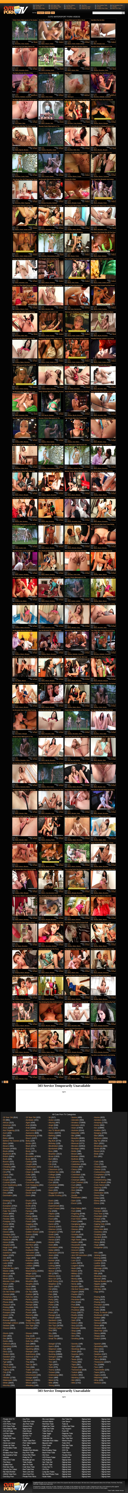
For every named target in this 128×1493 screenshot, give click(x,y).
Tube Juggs (46, 1433)
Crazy (75, 123)
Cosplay (52, 1177)
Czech (52, 786)
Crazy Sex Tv (47, 1467)
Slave (51, 1336)
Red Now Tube (47, 1424)
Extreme (6, 1208)
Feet (73, 1211)
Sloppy (97, 1336)
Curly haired (99, 1185)
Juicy (51, 1258)
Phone (5, 1302)
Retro (5, 1318)
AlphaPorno (34, 95)
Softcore (6, 1344)
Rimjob (51, 1318)
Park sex (29, 1297)
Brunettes (18, 43)
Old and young (77, 1289)
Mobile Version (120, 1490)
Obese (97, 1286)
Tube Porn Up (47, 1431)
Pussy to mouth (100, 1312)
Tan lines (98, 1357)
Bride (96, 1154)
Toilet (51, 1367)
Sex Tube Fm (67, 1419)
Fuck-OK (65, 1431)
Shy (50, 1333)
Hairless (52, 1237)
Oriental (6, 1294)
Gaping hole (99, 1224)
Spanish (97, 1344)
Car (50, 1162)
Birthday (52, 1143)
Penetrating (8, 1299)
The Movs (6, 1462)
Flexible (6, 1219)
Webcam (29, 1380)
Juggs (28, 1258)
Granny (29, 1234)
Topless (6, 1370)
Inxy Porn (26, 1419)
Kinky (73, 1258)
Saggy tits (30, 1320)
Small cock (30, 1339)
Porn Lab (45, 1448)
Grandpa (6, 1234)
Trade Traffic (111, 1490)
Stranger (29, 1352)
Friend (74, 1221)
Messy (97, 1271)
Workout (97, 1383)
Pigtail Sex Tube (48, 1426)
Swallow (97, 1354)
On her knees (9, 1292)
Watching (98, 1378)
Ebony (96, 1201)
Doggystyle (53, 1193)
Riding (28, 1318)
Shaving (29, 1328)
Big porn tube (47, 1443)
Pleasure (6, 1305)
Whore (28, 1383)
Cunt (53, 229)
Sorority (74, 1344)
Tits (95, 1365)
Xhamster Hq (47, 1438)
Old (50, 1289)
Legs (5, 1266)
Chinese (74, 1167)
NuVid (35, 42)
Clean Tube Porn (29, 1441)
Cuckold (6, 1182)
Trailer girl (30, 1370)
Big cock (75, 1141)
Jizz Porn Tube (28, 1424)
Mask (73, 1268)
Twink (96, 1372)
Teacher (52, 1359)
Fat (50, 1211)
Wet (73, 1380)
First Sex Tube (8, 1467)
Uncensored (31, 1375)
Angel (51, 1125)
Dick (52, 123)
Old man (97, 1289)
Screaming (30, 1323)
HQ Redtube (47, 1460)
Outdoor (57, 256)
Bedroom (98, 1138)
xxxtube (114, 7)
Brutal (51, 1156)
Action (51, 1120)
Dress (96, 1195)
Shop (73, 1331)
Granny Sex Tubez (10, 1469)
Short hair (98, 1331)
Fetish (51, 43)
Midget (28, 1273)
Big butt (52, 1141)
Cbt (50, 1164)
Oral (50, 1292)
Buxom (6, 1162)
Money (74, 1279)
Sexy (73, 1325)
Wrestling (30, 1385)
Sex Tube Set (47, 1462)
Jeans (51, 1255)
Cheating (7, 1167)
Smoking (75, 1339)
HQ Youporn (66, 1429)
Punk (51, 1312)
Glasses (74, 1229)
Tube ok (65, 1424)
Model (5, 1279)
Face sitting (76, 1208)
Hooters (74, 1242)
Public (96, 1310)
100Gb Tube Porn (9, 1474)
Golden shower (80, 43)
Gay (27, 1227)
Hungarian (98, 1247)
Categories (41, 12)
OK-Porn (45, 1469)
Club (73, 1172)
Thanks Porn (66, 1436)
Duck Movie (27, 1431)
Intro (96, 1253)
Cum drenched (50, 893)
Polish (51, 1305)
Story (5, 1352)
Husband (29, 1250)
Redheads (98, 1315)
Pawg (73, 1297)
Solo (28, 1344)
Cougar (97, 1177)
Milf (50, 1273)
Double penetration (76, 1196)
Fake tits (7, 1211)
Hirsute (97, 1240)
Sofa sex (29, 1341)
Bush (5, 1159)
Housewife (75, 1245)
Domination (99, 1193)
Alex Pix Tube (28, 1465)
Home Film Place (29, 1455)
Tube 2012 (66, 1443)
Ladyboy (29, 1263)
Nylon (51, 1286)
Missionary (30, 1276)
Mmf (73, 1276)
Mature (51, 1271)
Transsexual (76, 1370)
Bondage (75, 1149)
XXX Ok (65, 1450)
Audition (97, 1130)
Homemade (30, 1242)
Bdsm (5, 1138)
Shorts (5, 1333)
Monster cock (9, 1281)
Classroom (53, 1169)
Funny (5, 1224)
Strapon (52, 1352)
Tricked (52, 1372)
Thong (74, 1362)
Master (6, 1271)
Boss (51, 1151)
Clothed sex (54, 1172)
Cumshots (28, 96)
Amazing (97, 1123)
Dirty (78, 149)
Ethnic (96, 1203)
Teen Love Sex (28, 1472)
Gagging (29, 1224)
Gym (28, 1237)
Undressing (53, 1375)
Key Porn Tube (28, 1453)
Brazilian (52, 1154)
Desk (51, 1190)
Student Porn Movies (30, 1450)
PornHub (113, 1482)
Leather (97, 1263)
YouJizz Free (66, 1455)
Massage (98, 1268)
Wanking (75, 1378)
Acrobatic (30, 1120)
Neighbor (52, 1284)
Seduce (74, 1323)
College (52, 1175)
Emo (5, 1203)
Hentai (51, 1240)
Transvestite (99, 1370)
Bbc (73, 1136)
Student (6, 1354)
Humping (75, 1247)
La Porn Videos (70, 5)
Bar (4, 1136)
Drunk (28, 1201)
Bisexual (74, 1143)
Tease (73, 1359)
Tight (51, 1365)
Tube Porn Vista (28, 1421)
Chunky (6, 1169)
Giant (5, 1229)
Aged (28, 1123)
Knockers (30, 1260)
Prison (28, 1310)
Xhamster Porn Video (50, 1441)
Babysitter (75, 1133)
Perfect (29, 1299)
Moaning (97, 1276)
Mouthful (29, 1281)
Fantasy (29, 1211)
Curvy (5, 1188)
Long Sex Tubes (48, 1472)
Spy (4, 1349)
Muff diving (53, 1281)
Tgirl (5, 1362)
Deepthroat (30, 1190)
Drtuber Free (27, 1433)
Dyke (73, 1201)
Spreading (98, 1346)
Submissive (30, 1354)
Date (53, 12)
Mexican (6, 1273)
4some (97, 1117)
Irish (25, 548)
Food (51, 1219)
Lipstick (97, 1266)
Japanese (30, 1255)
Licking (51, 1266)
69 (4, 1120)
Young (51, 1385)
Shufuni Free (27, 1426)
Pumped (6, 1312)
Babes (43, 43)
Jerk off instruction (79, 1255)
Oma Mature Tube (56, 7)
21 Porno (26, 1438)
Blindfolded (53, 1146)
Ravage (52, 1315)
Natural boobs (100, 1281)
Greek (51, 1234)
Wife (50, 1383)
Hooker (52, 1242)
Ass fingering (8, 1130)
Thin (50, 1362)
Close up (30, 1172)
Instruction (30, 1253)
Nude (5, 1286)
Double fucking (55, 1195)
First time (98, 1214)
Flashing (74, 1216)
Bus (95, 1156)
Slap (28, 1336)
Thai (27, 1362)
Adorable (75, 1120)
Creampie (75, 1180)
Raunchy (29, 1315)
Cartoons (75, 1162)
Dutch (51, 1201)
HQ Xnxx (45, 1455)
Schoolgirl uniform (10, 1323)
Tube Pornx (66, 1453)
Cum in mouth (100, 1182)
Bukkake (22, 96)
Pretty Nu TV (27, 1457)
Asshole (74, 1130)
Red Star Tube (67, 1445)
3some (74, 1117)
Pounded (29, 1307)
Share (96, 1325)
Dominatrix (7, 1195)
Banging (17, 972)
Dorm (28, 1195)
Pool (73, 1305)
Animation (75, 1125)
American (7, 1125)
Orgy (96, 1292)
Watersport (71, 96)
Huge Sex (46, 1436)
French (47, 176)
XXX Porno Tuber (48, 1457)
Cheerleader (31, 1167)
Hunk (5, 1250)
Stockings (75, 1349)
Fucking (104, 309)
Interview (75, 1253)
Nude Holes (46, 1477)
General (52, 1227)
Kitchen (6, 1260)
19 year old (31, 1117)
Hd (27, 1240)
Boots (5, 1151)
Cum (103, 43)
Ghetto (97, 1227)
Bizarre (47, 43)
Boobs (73, 70)
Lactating (98, 1260)
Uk (4, 1375)
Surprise (74, 1354)
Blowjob (99, 43)
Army (51, 1128)
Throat (5, 1365)
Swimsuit (29, 1357)
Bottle (73, 1151)
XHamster (87, 95)
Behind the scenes (11, 1141)
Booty (28, 1151)
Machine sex (8, 1268)
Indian (51, 1250)
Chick (22, 43)
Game (51, 1224)
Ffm (27, 1214)
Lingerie (74, 1266)
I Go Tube (38, 7)
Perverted (75, 1299)
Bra (27, 1154)
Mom (28, 1279)
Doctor (28, 1193)
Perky (51, 1299)
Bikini (5, 1143)
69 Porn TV (27, 1436)
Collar (28, 1175)
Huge (96, 1245)
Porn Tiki (26, 1445)
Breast (74, 1154)
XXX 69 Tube (54, 8)
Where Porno (67, 1441)
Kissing (97, 1258)
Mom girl (52, 1279)
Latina (73, 1263)
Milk (96, 1273)
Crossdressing (100, 1180)
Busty (27, 70)
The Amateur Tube (102, 5)
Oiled (28, 1289)
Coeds (54, 149)
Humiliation (53, 1247)
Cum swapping (32, 1185)
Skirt (5, 1336)
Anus (5, 1128)
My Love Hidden (48, 1419)
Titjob (73, 1365)
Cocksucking (99, 1172)
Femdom (98, 1211)
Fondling (29, 1219)
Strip (96, 1352)
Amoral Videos (47, 1421)
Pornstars (98, 1305)
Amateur (96, 70)
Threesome (99, 1362)
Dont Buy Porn (8, 1477)
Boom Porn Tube (48, 1453)
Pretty (96, 1307)
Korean (52, 1260)
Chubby (97, 1167)
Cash (96, 1162)
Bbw (96, 1136)
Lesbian (78, 601)
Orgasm (74, 1292)
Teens (96, 1359)
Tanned (6, 1359)
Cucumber (30, 1182)
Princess (6, 1310)
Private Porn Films (29, 1477)
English (29, 1203)
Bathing (52, 1136)
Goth (73, 1232)
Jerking (97, 1255)
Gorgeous (53, 1232)
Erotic (51, 1203)
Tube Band (69, 7)
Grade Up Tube (85, 8)
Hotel (51, 1245)
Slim (73, 1336)
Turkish (74, 1372)
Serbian (6, 1325)
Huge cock (7, 1247)
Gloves (6, 1232)
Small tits (53, 1339)
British (5, 1156)
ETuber (99, 7)
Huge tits (30, 1247)
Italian (5, 1255)
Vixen (51, 1378)
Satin (73, 1320)
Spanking (7, 1346)
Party (51, 1297)
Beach (28, 1138)
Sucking (52, 1354)
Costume (75, 1177)
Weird (51, 1380)
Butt (50, 1159)
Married (52, 1268)
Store (96, 1349)
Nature (6, 1284)
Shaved (6, 1328)
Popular (47, 12)
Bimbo (28, 1143)
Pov (50, 1307)
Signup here (27, 1429)
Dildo (77, 70)
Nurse (28, 1286)
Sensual (97, 1323)
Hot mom (29, 1245)
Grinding (74, 1234)
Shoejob (97, 1328)
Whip (96, 1380)
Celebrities (75, 1164)
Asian (72, 309)
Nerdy (73, 1284)
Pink (73, 1302)
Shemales (75, 1328)
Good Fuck (66, 1457)
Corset (28, 1177)
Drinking (47, 70)
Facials (97, 1208)
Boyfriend (7, 1154)
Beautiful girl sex (29, 1460)
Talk (73, 1357)
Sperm (51, 1346)
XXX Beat (65, 1448)
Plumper (29, 1305)
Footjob (97, 1219)
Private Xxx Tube (71, 8)
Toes (28, 1367)
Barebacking (77, 309)
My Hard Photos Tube (50, 1474)
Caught (29, 1164)
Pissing (97, 1302)
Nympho (74, 1286)
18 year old (8, 1117)
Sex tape (30, 1325)
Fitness (52, 1216)
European (7, 1206)
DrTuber (87, 42)
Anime (96, 1125)
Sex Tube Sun (67, 1438)
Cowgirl (29, 1180)
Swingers (52, 1357)
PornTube (119, 1482)
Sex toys (52, 1325)
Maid (28, 1268)
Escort (74, 1203)
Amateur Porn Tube (102, 8)
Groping (97, 1234)
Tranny (51, 1370)
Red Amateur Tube (49, 1450)
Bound (97, 1151)
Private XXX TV (39, 5)
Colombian (75, 1175)
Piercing (29, 1302)
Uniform (74, 1375)
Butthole (74, 1159)
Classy (74, 1169)
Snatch (97, 1339)
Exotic (28, 1206)
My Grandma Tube (117, 5)
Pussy (73, 1312)
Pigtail (51, 1302)
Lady (5, 1263)
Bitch (95, 43)
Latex (51, 1263)
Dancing (97, 1188)
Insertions (7, 1253)
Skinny (97, 1333)
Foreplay (6, 1221)
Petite (96, 1299)
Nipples (97, 1284)
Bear (51, 1138)
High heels (76, 1240)
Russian (81, 468)
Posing (6, 1307)
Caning (29, 1162)
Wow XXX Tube (116, 8)
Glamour (52, 1229)
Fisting (28, 1216)
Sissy (73, 1333)
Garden (27, 43)
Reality (74, 1315)
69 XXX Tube (47, 1465)
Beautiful (75, 1138)
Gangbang (75, 1224)
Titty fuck (7, 1367)
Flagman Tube (67, 1433)
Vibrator (6, 1378)
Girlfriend (29, 1229)
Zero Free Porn (28, 1474)
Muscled (74, 1281)
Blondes (17, 96)
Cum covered (77, 1182)
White (5, 1383)
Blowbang (98, 1146)
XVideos (61, 42)
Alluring (52, 1123)
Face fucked (54, 1208)
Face (28, 1208)
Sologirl (52, 1344)
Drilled (96, 1198)
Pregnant (75, 1307)
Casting (6, 1164)
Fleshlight (98, 1216)
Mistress (52, 1276)
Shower (29, 1333)
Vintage (29, 1378)
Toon (96, 1367)
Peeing (97, 1297)
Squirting (29, 1349)
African (6, 1123)
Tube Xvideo (27, 1462)
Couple (79, 176)
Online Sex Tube (68, 1426)
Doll (73, 1193)
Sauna (97, 1320)
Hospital (6, 1245)
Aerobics (97, 1120)
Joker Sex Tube (48, 1429)
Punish (29, 1312)
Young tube (27, 1448)
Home (5, 1242)
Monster (97, 1279)
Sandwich (53, 1320)
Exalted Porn (7, 1465)
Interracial (53, 1253)
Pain (50, 1294)
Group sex (7, 1237)
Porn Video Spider (29, 1443)
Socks (5, 1341)
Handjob (97, 1237)
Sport (73, 1346)
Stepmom (53, 1349)
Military (74, 1273)
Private (51, 1310)
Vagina (97, 1375)
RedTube (87, 307)
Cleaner (97, 1169)
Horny (26, 468)
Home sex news (85, 7)
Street (73, 1352)
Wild (73, 1383)
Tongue (74, 1367)
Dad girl (74, 1188)
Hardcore (7, 1240)
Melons (74, 1271)
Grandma (98, 1232)
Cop (4, 1177)
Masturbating (51, 256)
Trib (4, 1372)
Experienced (54, 1206)
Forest (28, 1221)
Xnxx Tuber (46, 1445)
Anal (16, 123)
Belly (28, 1141)
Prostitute (75, 1310)
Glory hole (98, 1229)
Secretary (53, 1323)
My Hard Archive (9, 1472)
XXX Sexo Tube (55, 5)
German (74, 1227)
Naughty (29, 1284)
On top (29, 1292)
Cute (26, 282)
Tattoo (28, 1359)
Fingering (27, 203)
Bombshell (53, 1149)
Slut (4, 1339)
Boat (28, 1149)
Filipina (52, 1214)
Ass (69, 388)
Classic (29, 1169)
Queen (6, 1315)
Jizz (4, 1258)
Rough (74, 1318)
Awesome (23, 786)
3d (50, 1117)
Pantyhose (7, 1297)
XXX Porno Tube (40, 8)
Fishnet (6, 1216)
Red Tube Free (28, 1469)
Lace (73, 1260)
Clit (4, 1172)
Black (99, 256)
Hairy (73, 1237)
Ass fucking (76, 760)
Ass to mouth (54, 1130)
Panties (74, 1294)
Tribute (29, 1372)
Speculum (30, 1346)
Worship (6, 1385)
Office (5, 1289)
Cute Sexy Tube (29, 1467)
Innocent (75, 1250)
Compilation (99, 1175)
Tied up (29, 1365)
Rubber (97, 1318)
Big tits (21, 149)
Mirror (5, 1276)
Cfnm (96, 1164)
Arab (28, 1128)
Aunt (5, 1133)
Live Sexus (66, 1421)
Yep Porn (84, 5)
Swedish (6, 1357)
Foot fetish (76, 1219)
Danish (6, 1190)
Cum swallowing (10, 1185)
